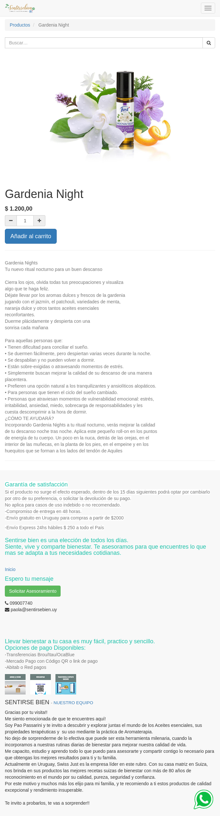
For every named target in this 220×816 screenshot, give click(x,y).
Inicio (10, 569)
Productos (20, 25)
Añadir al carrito (30, 236)
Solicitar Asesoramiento (32, 591)
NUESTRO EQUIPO (73, 702)
